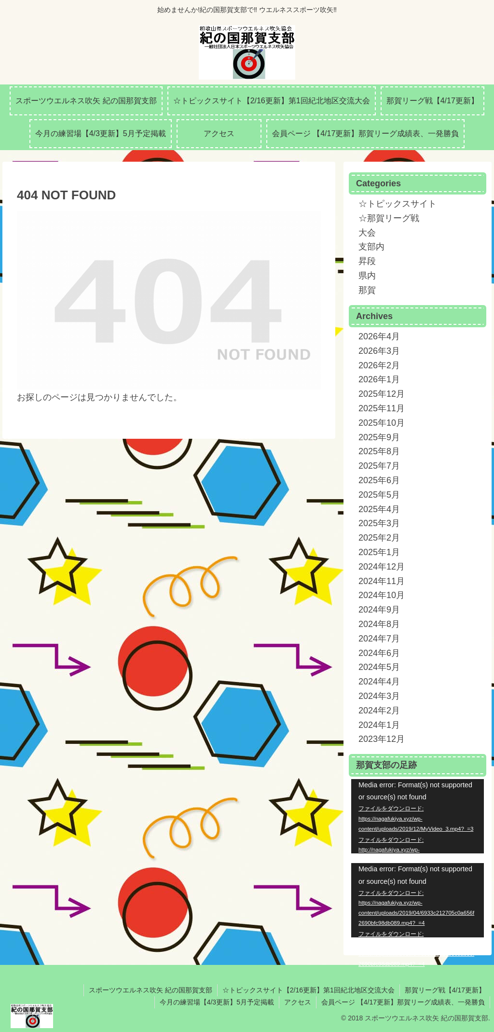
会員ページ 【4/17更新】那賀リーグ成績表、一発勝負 (403, 1002)
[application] (417, 816)
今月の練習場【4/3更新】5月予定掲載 (217, 1002)
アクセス (297, 1002)
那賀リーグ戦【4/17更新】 (445, 990)
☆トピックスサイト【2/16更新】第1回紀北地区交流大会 (308, 990)
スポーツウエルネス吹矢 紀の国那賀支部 (150, 990)
